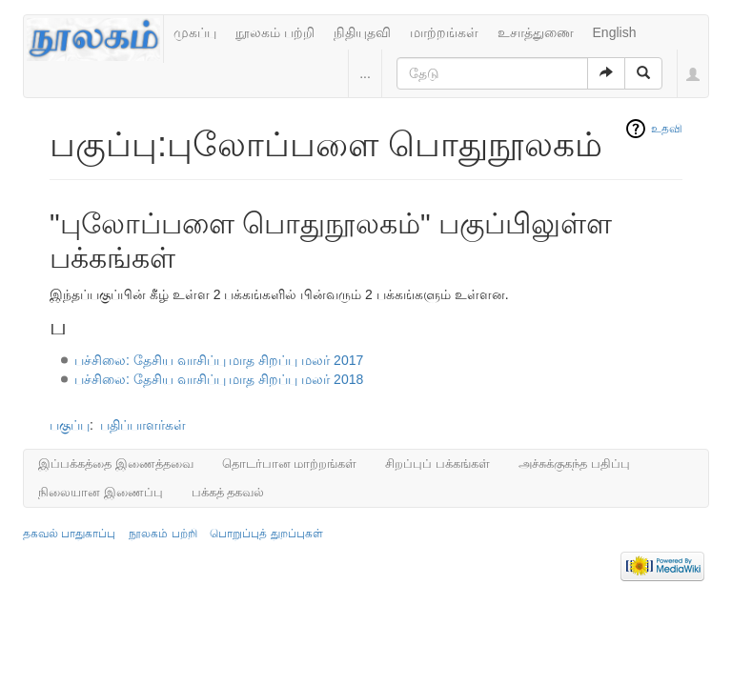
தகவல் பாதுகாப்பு (69, 533)
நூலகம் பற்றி (275, 32)
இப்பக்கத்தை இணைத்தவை (115, 463)
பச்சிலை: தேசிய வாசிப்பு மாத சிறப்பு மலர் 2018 (218, 379)
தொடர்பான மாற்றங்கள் (289, 463)
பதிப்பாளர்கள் (143, 425)
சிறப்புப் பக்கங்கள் (437, 463)
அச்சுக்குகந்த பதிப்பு (574, 463)
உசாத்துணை (536, 32)
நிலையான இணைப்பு (100, 492)
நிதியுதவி (362, 32)
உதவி (666, 128)
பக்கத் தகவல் (228, 492)
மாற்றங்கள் (444, 32)
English (615, 32)
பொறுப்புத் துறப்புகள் (266, 533)
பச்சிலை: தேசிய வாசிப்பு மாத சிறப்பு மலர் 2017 (218, 360)
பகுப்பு (70, 425)
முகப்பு (194, 32)
